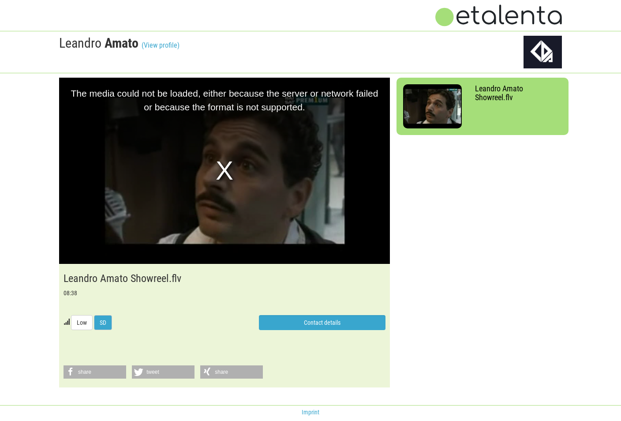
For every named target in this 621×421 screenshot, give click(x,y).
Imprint (310, 412)
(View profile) (161, 45)
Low (82, 322)
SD (103, 322)
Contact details (322, 322)
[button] (95, 372)
